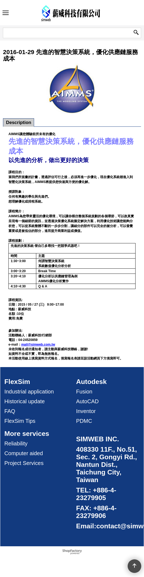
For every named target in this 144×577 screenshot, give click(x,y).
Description (18, 122)
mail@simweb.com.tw (38, 344)
